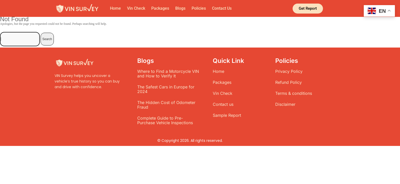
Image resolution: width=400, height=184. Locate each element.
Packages (160, 8)
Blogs (180, 8)
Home (115, 8)
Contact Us (222, 8)
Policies (199, 8)
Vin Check (136, 8)
